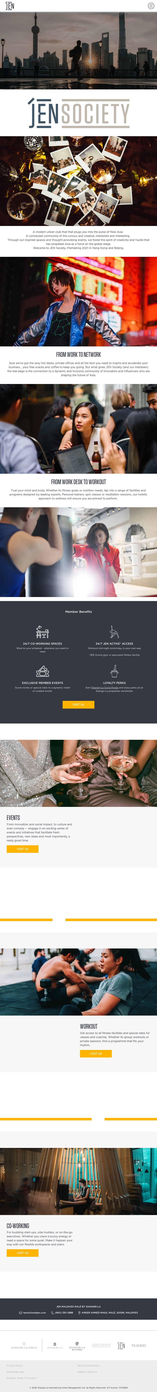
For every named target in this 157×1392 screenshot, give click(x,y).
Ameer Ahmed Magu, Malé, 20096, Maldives (110, 1312)
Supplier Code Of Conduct (22, 1378)
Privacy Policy (15, 1366)
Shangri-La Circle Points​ (104, 688)
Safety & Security (87, 1372)
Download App (15, 1372)
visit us (22, 849)
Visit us (22, 1253)
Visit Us (78, 704)
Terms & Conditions (88, 1366)
